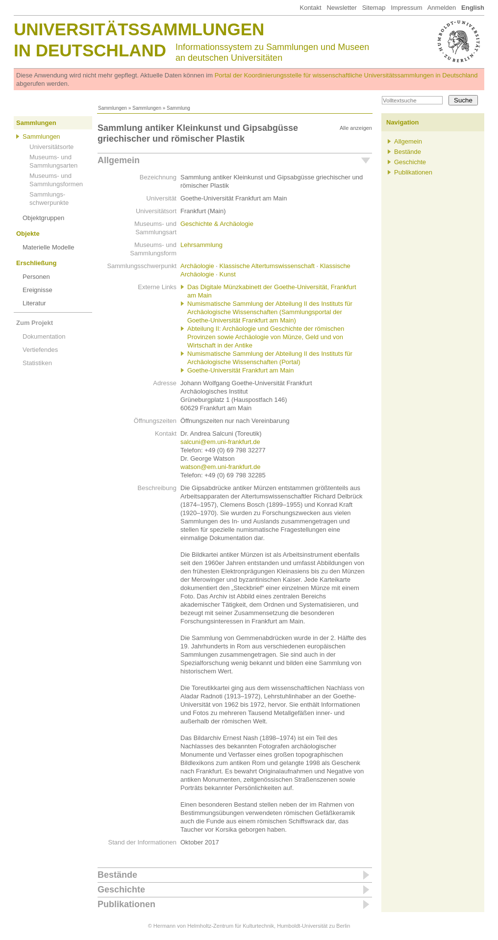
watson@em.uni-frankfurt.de (220, 466)
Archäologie (197, 266)
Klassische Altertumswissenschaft (267, 266)
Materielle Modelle (49, 247)
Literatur (34, 303)
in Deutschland (90, 50)
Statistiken (37, 363)
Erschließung (36, 263)
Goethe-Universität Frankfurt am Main (240, 370)
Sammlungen (112, 108)
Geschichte (121, 889)
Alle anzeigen (356, 128)
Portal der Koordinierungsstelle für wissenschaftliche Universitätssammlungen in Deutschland (346, 75)
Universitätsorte (51, 146)
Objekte (28, 233)
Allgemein (119, 160)
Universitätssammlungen (139, 29)
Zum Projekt (34, 322)
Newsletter (341, 7)
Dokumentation (44, 336)
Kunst (228, 274)
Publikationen (126, 904)
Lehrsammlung (201, 244)
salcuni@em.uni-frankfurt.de (220, 441)
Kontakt (310, 7)
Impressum (406, 7)
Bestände (117, 875)
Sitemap (374, 7)
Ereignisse (37, 290)
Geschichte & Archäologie (216, 223)
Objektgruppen (43, 218)
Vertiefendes (40, 349)
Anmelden (441, 7)
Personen (36, 276)
